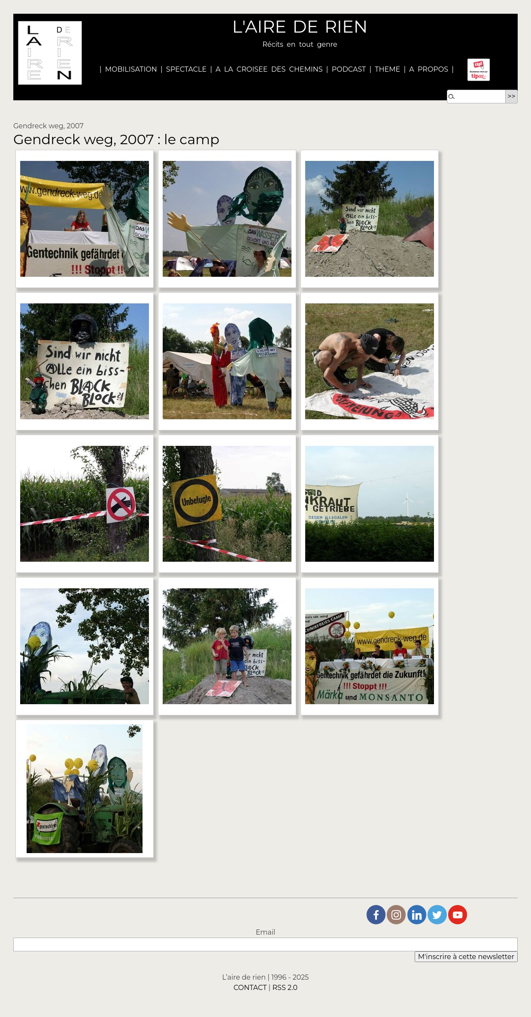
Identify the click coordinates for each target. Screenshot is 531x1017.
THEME (387, 69)
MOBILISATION (131, 69)
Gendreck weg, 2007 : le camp (116, 139)
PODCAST (349, 69)
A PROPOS (427, 69)
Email (266, 932)
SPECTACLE (186, 69)
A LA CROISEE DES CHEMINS (268, 69)
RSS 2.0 (285, 988)
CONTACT (250, 988)
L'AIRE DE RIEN (299, 26)
